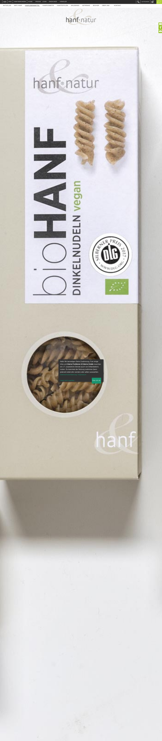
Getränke (86, 5)
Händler (63, 1)
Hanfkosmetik (48, 5)
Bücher (96, 5)
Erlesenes (75, 5)
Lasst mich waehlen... (68, 380)
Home (30, 1)
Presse (38, 1)
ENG (10, 1)
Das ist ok (96, 380)
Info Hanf (18, 5)
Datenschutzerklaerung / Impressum (73, 374)
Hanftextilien (62, 5)
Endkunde (53, 1)
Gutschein (145, 1)
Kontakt (117, 5)
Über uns (105, 5)
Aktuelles (7, 5)
